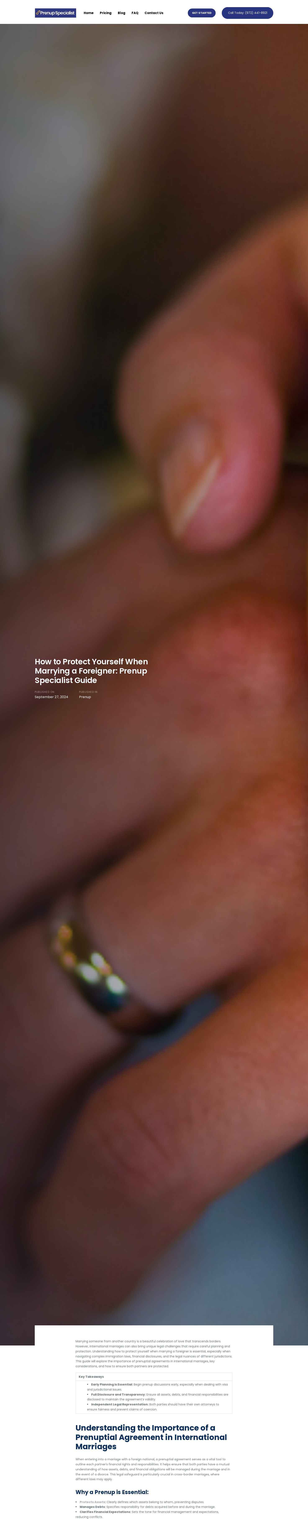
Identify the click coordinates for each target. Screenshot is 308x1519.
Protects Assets (92, 1502)
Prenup (85, 697)
